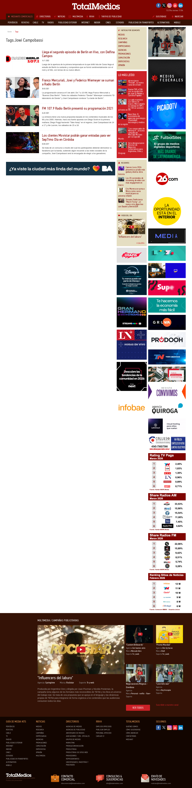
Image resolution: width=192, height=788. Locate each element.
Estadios (9, 755)
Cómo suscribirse (133, 729)
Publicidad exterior (14, 743)
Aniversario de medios (75, 733)
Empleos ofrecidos (103, 726)
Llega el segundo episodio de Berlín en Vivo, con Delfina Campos (78, 54)
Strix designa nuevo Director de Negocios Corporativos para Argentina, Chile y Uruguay (131, 148)
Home (10, 32)
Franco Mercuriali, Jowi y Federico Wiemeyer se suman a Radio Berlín (78, 82)
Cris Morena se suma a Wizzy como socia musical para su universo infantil (131, 192)
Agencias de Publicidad (75, 729)
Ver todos (138, 707)
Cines (8, 752)
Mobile (9, 765)
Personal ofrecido (103, 733)
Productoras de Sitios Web (77, 752)
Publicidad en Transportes (17, 759)
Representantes (72, 759)
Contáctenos (131, 736)
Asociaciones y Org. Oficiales (78, 736)
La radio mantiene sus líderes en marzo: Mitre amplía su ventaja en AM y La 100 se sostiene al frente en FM (131, 105)
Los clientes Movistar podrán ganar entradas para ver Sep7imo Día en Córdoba (76, 137)
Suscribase (159, 16)
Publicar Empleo (103, 729)
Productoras (71, 749)
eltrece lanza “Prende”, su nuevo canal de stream (131, 83)
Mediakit (129, 739)
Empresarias (124, 46)
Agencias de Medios (74, 726)
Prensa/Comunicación (74, 746)
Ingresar (177, 16)
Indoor (9, 749)
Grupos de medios (73, 739)
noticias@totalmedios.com (161, 783)
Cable (8, 733)
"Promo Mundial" (163, 644)
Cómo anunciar (132, 733)
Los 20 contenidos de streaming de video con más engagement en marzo (131, 181)
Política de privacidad (14, 780)
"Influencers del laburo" (130, 236)
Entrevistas (123, 61)
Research (122, 39)
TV (7, 736)
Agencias (122, 50)
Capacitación (124, 58)
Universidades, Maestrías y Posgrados (77, 763)
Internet (9, 746)
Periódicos (10, 726)
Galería (140, 243)
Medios (121, 35)
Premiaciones (124, 54)
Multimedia (40, 755)
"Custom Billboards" (134, 644)
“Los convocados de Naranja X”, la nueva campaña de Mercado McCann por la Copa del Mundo (131, 134)
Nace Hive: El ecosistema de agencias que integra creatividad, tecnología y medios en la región (131, 119)
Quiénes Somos (132, 726)
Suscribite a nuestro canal (167, 704)
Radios (8, 739)
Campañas (122, 42)
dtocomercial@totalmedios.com (72, 783)
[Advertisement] (18, 664)
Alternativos (11, 762)
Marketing (70, 743)
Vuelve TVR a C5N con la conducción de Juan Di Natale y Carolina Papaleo (131, 93)
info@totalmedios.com (114, 783)
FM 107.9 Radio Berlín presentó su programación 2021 (77, 108)
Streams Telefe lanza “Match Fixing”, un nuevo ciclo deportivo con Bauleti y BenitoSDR (130, 203)
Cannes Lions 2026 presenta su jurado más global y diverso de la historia (131, 171)
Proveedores (71, 755)
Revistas (9, 729)
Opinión (121, 65)
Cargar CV (100, 736)
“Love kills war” (163, 683)
